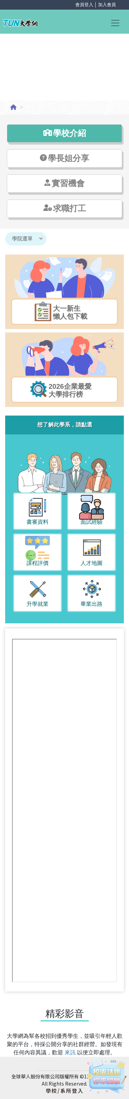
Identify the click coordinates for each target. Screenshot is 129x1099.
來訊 (71, 1052)
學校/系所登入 (65, 1090)
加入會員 (107, 4)
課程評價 (37, 563)
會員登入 (84, 4)
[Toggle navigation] (118, 22)
